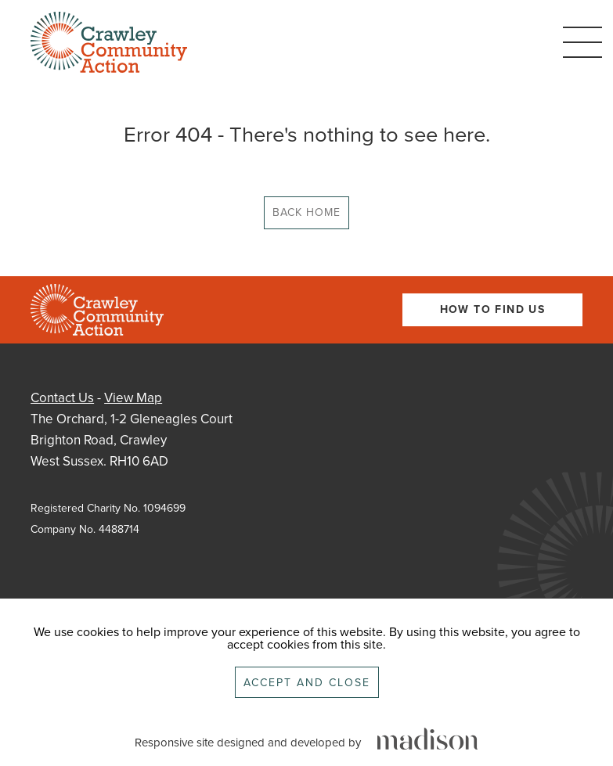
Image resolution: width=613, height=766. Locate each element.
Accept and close (306, 682)
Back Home (306, 212)
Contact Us (62, 398)
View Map (133, 398)
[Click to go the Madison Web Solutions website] (427, 740)
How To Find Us (493, 309)
